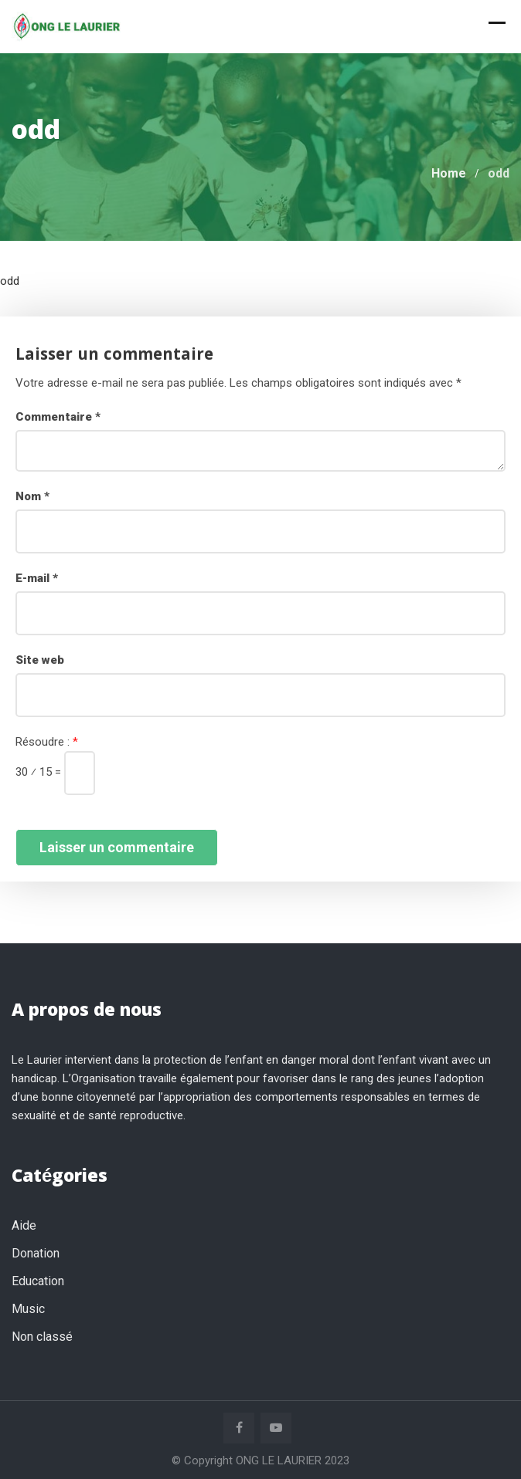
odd (9, 281)
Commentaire (57, 417)
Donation (36, 1253)
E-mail (36, 578)
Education (38, 1281)
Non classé (42, 1336)
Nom (32, 496)
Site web (39, 660)
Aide (24, 1225)
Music (28, 1308)
